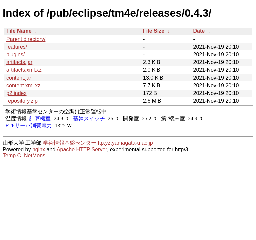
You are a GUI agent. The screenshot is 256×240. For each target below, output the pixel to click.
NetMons (34, 155)
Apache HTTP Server (82, 149)
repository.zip (22, 101)
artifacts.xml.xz (24, 70)
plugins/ (15, 54)
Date (199, 31)
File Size (153, 31)
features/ (16, 47)
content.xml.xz (23, 85)
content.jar (18, 78)
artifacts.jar (19, 62)
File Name (19, 31)
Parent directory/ (25, 39)
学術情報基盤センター (69, 143)
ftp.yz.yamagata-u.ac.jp (125, 143)
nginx (38, 149)
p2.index (16, 93)
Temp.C (12, 155)
